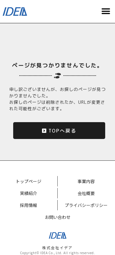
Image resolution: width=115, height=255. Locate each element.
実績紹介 (28, 193)
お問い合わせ (58, 217)
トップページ (28, 181)
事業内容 (86, 181)
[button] (106, 11)
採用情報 (28, 205)
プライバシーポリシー (86, 205)
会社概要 (86, 193)
